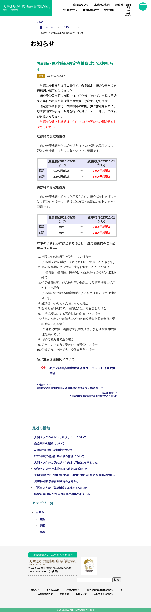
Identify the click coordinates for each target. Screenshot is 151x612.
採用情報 (109, 10)
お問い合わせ (72, 590)
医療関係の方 (91, 10)
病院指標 (64, 594)
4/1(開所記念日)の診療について (53, 449)
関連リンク (81, 594)
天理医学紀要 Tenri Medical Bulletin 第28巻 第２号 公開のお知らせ (76, 475)
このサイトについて (103, 594)
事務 (42, 532)
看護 (42, 519)
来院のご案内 (102, 4)
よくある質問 (52, 590)
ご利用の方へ (69, 10)
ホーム (46, 27)
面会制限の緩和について (49, 443)
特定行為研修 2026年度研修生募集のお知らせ (62, 494)
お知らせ (68, 27)
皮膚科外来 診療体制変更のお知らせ (56, 481)
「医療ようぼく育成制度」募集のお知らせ (60, 487)
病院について (80, 4)
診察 (42, 525)
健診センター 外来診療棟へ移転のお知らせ (60, 468)
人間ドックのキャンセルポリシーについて (60, 437)
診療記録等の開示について (100, 590)
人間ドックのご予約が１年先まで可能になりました (66, 462)
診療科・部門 (123, 4)
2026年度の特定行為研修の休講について (59, 456)
